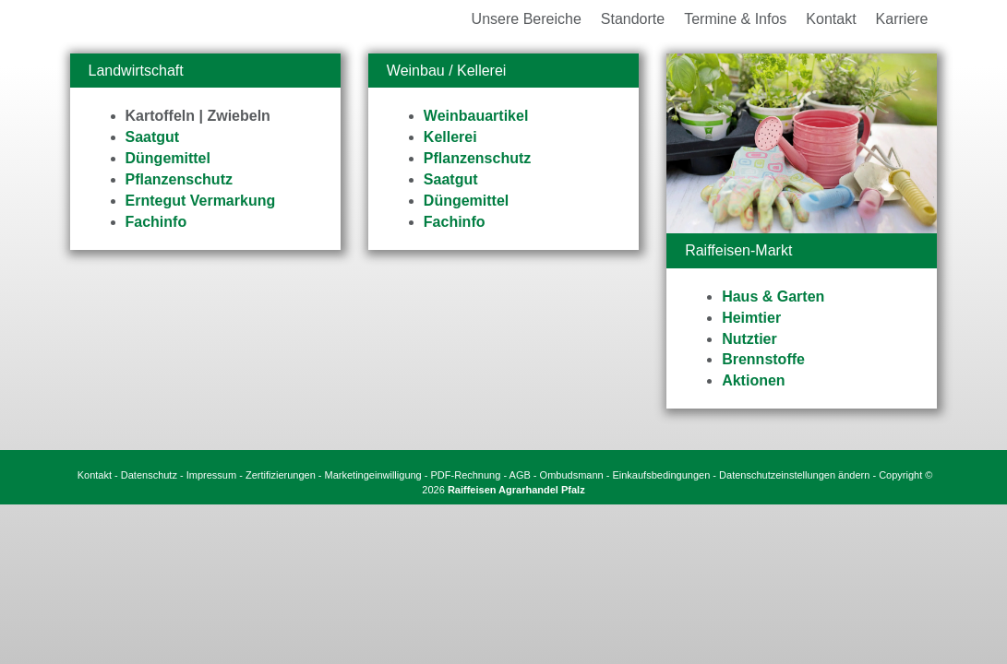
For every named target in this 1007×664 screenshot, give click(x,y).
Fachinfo (156, 223)
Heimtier (751, 319)
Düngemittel (168, 160)
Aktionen (753, 382)
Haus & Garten (773, 298)
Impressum (211, 476)
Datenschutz (149, 476)
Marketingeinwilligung (373, 476)
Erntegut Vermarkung (201, 202)
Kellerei (450, 139)
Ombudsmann (572, 476)
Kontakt (95, 476)
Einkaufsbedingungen (661, 476)
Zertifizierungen (281, 476)
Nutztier (749, 341)
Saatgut (153, 139)
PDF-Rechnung (466, 476)
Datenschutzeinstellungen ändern (794, 476)
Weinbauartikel (476, 118)
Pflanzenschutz (179, 181)
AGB (520, 476)
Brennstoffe (763, 362)
